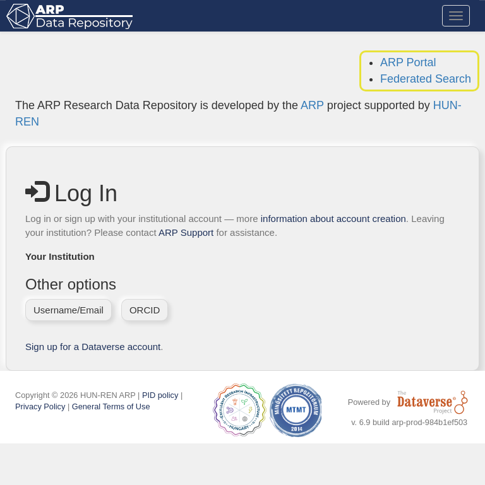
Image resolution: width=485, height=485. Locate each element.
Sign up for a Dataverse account (92, 346)
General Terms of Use (111, 406)
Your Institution (60, 256)
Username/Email (68, 310)
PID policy (160, 395)
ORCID (144, 310)
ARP (312, 105)
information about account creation (333, 218)
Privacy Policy (40, 406)
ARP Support (186, 232)
